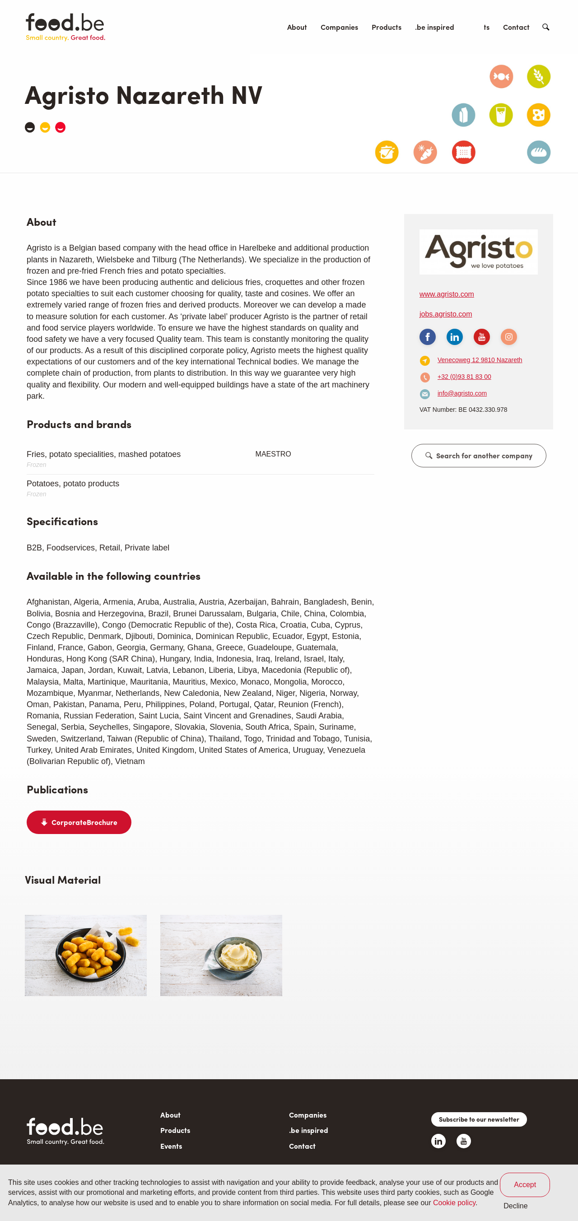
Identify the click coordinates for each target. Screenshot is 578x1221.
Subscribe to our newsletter (479, 1118)
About (297, 27)
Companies (339, 27)
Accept (525, 1184)
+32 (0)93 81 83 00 (464, 376)
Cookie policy (454, 1203)
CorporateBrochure (84, 822)
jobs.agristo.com (446, 314)
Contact (516, 27)
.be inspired (434, 27)
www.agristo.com (447, 294)
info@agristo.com (462, 393)
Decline (515, 1206)
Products (386, 27)
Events (478, 27)
